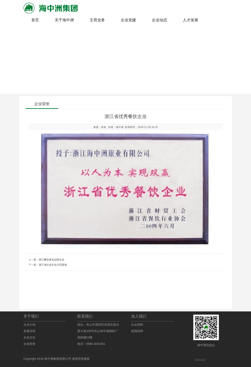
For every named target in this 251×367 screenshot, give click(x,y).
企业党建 (128, 20)
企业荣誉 (29, 343)
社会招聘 (137, 324)
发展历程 (29, 331)
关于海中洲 (64, 20)
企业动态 (159, 20)
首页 (35, 20)
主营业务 (97, 20)
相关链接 (200, 359)
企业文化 (29, 337)
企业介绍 (29, 324)
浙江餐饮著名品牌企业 (51, 259)
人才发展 (190, 20)
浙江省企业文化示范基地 (53, 264)
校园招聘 (137, 331)
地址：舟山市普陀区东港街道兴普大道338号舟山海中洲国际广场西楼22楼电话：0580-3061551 (98, 334)
